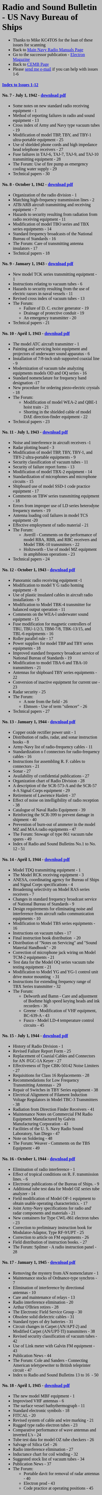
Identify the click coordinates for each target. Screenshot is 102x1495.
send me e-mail (38, 69)
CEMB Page (38, 64)
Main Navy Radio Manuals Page (55, 49)
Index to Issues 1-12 (20, 84)
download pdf (53, 95)
